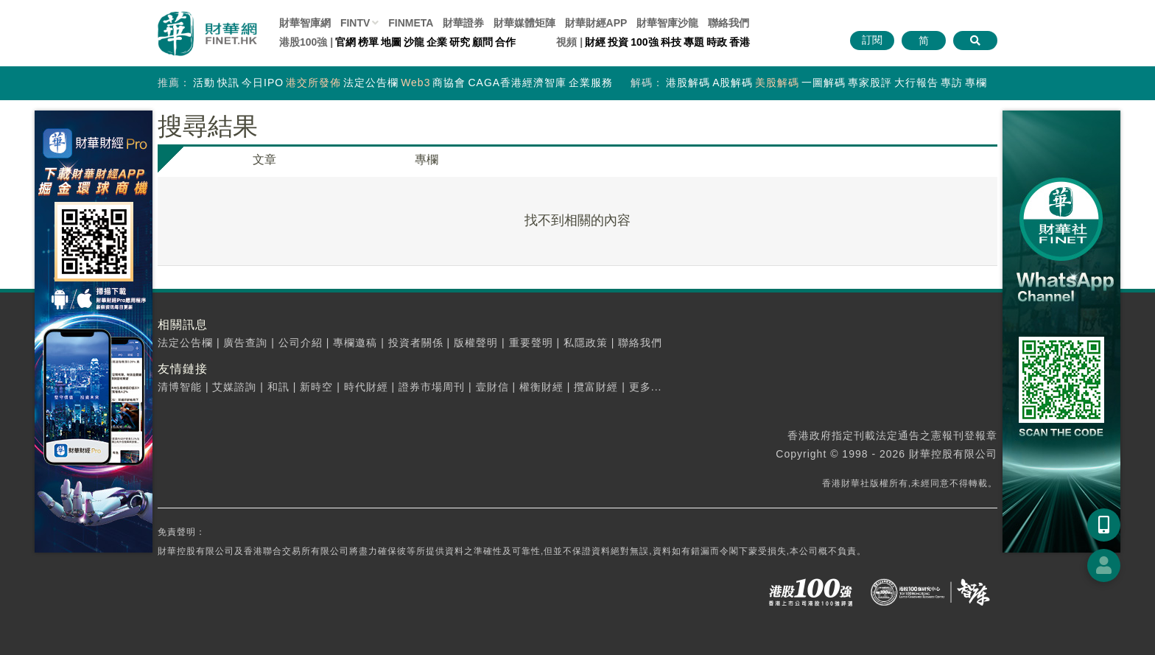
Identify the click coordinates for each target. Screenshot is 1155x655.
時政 (716, 42)
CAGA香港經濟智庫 (517, 82)
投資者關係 (415, 342)
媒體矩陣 (524, 23)
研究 (459, 42)
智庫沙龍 (667, 23)
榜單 (368, 42)
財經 (595, 42)
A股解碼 (732, 82)
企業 (436, 42)
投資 (618, 42)
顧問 (482, 42)
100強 (644, 42)
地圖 (391, 42)
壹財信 (492, 387)
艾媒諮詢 (234, 387)
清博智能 (180, 387)
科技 (671, 42)
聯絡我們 (728, 23)
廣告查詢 (245, 342)
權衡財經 (541, 387)
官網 (345, 42)
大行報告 (916, 82)
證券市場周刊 (432, 387)
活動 (204, 82)
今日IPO (263, 82)
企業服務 (591, 82)
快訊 (228, 82)
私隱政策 (586, 342)
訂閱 (872, 40)
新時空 (316, 387)
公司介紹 (300, 342)
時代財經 (366, 387)
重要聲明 (531, 342)
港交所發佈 (313, 82)
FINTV (355, 23)
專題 (694, 42)
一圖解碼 (823, 82)
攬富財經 (596, 387)
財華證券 (463, 23)
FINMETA (410, 23)
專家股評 (870, 82)
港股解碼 (688, 82)
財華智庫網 (305, 23)
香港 (739, 42)
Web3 (415, 82)
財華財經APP (596, 23)
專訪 (952, 82)
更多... (645, 387)
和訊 (278, 387)
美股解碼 (777, 82)
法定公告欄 (371, 82)
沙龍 (414, 42)
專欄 (976, 82)
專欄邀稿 (355, 342)
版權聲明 (476, 342)
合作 (505, 42)
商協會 (449, 82)
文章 (264, 159)
